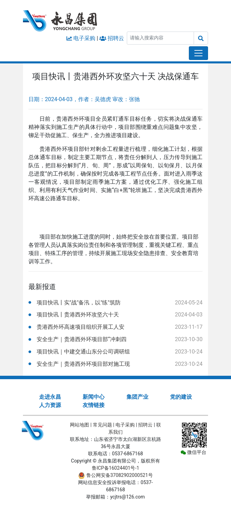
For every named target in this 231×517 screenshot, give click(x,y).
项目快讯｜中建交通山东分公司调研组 (83, 351)
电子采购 (84, 38)
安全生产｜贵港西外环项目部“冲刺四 (81, 339)
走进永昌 (50, 397)
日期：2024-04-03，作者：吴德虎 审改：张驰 (84, 99)
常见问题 (102, 425)
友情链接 (94, 405)
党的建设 (181, 397)
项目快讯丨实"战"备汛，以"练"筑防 (79, 302)
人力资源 (50, 405)
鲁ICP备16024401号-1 (115, 468)
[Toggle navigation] (198, 53)
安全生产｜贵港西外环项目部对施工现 (83, 364)
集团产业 (137, 397)
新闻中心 (94, 397)
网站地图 (79, 425)
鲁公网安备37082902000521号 (115, 475)
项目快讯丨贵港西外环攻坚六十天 (78, 314)
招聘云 (116, 38)
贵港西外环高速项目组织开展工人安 (80, 327)
